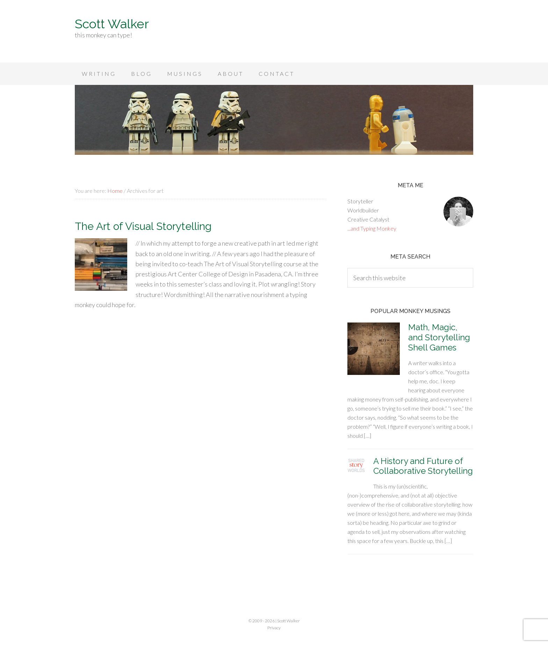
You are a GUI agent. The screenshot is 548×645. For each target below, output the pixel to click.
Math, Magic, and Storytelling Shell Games (439, 337)
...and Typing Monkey (371, 228)
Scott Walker (112, 23)
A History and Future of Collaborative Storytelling (423, 466)
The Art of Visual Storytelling (143, 226)
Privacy (274, 627)
